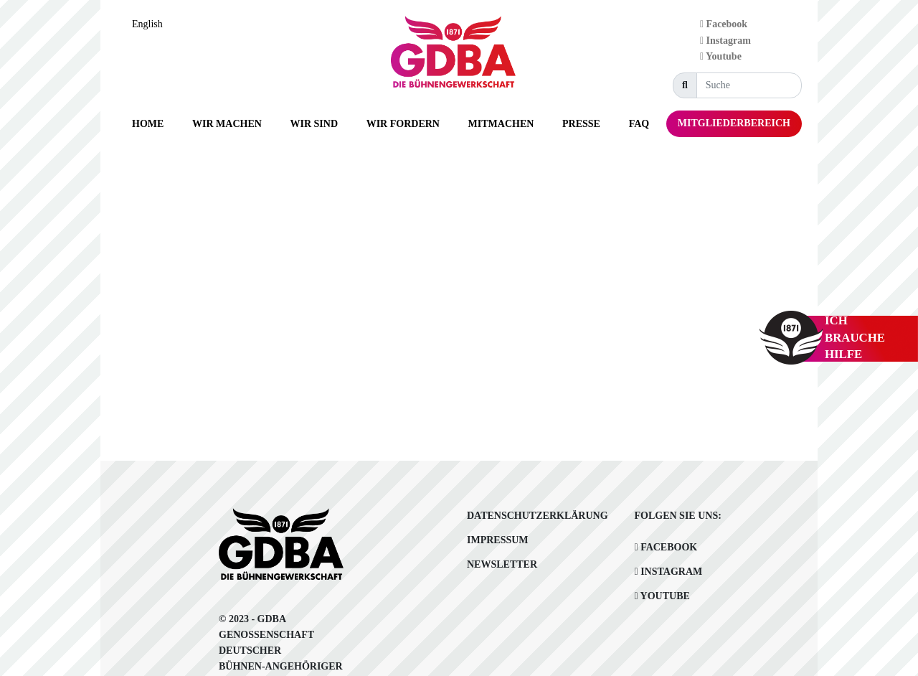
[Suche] (749, 85)
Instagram (725, 40)
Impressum (498, 540)
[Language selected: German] (151, 24)
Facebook (723, 24)
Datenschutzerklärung (537, 515)
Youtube (721, 56)
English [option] (147, 24)
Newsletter (502, 564)
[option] (151, 24)
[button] (227, 123)
